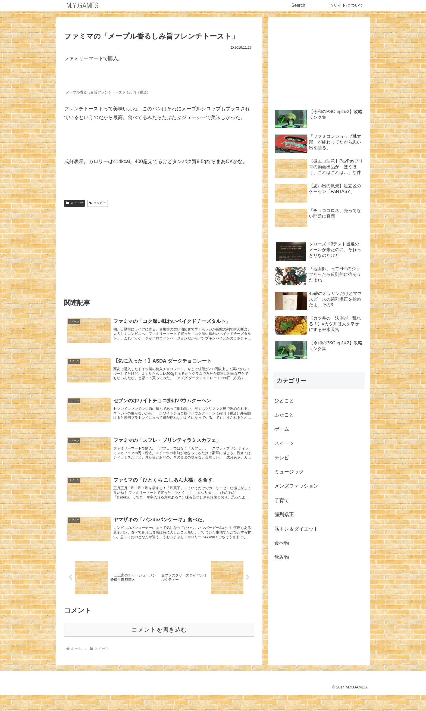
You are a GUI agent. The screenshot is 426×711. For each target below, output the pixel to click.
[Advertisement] (159, 250)
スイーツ (74, 203)
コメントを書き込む (159, 645)
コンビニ (97, 203)
